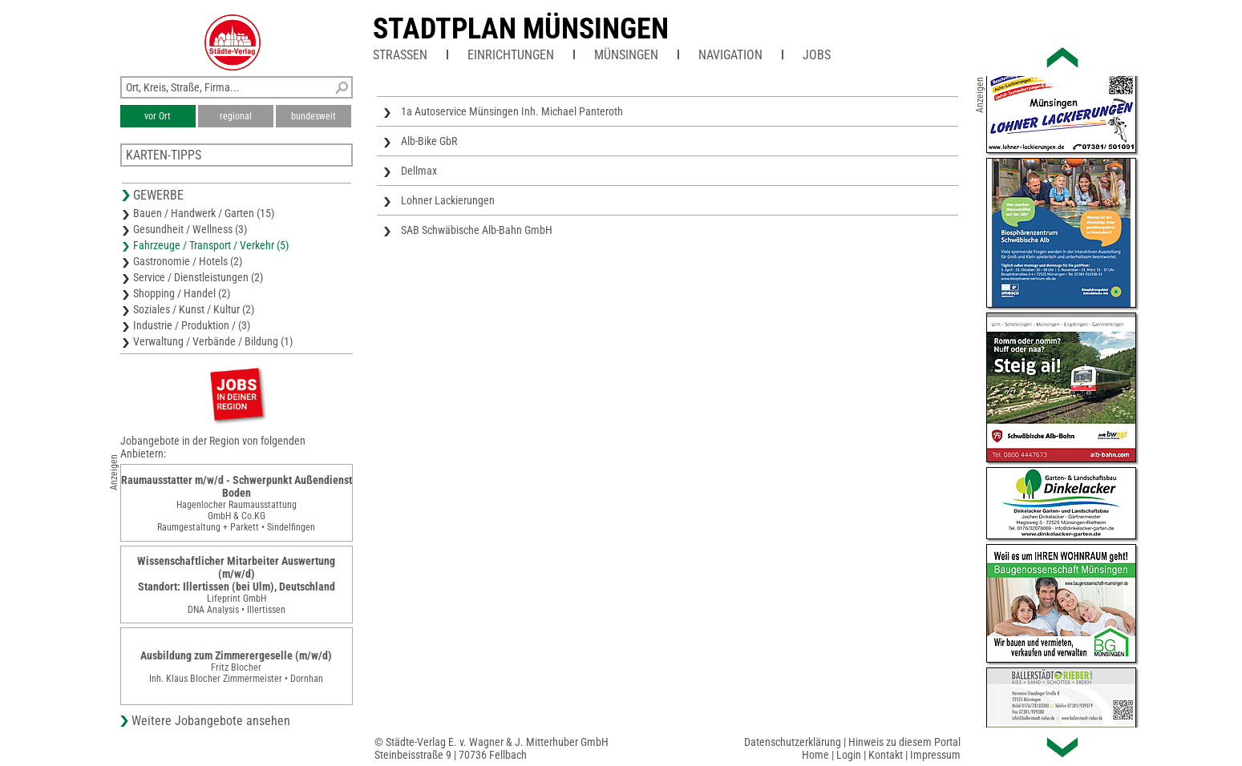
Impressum (935, 754)
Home (815, 754)
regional (236, 116)
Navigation (730, 54)
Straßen (400, 54)
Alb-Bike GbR (429, 141)
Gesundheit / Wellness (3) (190, 229)
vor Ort (157, 116)
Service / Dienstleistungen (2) (198, 277)
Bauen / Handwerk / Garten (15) (203, 213)
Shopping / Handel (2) (181, 293)
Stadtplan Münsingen (521, 29)
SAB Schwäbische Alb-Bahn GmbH (476, 230)
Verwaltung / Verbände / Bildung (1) (213, 341)
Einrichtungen (510, 54)
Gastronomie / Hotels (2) (187, 261)
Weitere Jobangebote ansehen (210, 720)
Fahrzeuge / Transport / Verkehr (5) (211, 245)
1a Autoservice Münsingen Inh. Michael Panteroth (512, 111)
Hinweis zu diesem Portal (904, 742)
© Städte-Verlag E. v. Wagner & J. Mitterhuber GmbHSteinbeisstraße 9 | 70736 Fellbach (491, 748)
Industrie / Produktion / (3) (191, 325)
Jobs (817, 54)
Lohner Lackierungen (448, 200)
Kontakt (885, 754)
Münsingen (626, 54)
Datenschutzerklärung (792, 742)
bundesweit (313, 116)
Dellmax (419, 170)
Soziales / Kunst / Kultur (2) (193, 309)
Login (848, 754)
